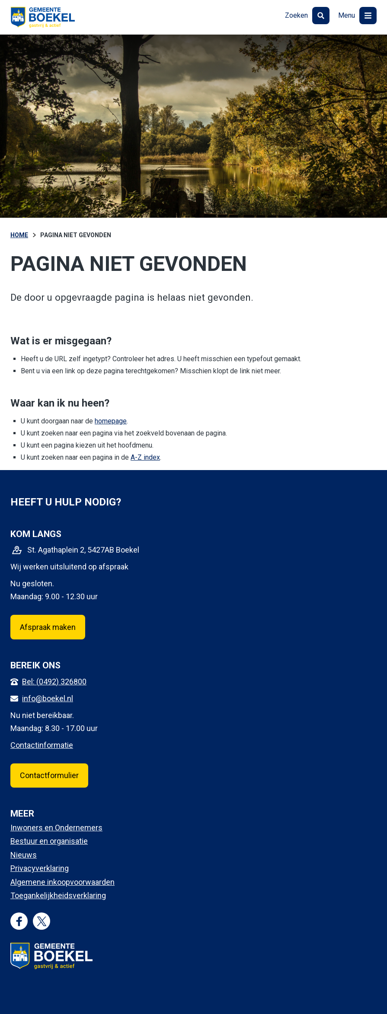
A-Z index (145, 457)
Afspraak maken (48, 627)
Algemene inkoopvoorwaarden (62, 882)
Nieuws (23, 854)
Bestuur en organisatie (49, 841)
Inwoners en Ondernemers (56, 827)
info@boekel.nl (47, 698)
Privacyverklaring (39, 868)
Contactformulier (49, 775)
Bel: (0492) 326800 (54, 681)
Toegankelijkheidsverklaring (58, 895)
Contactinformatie (41, 745)
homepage (111, 421)
